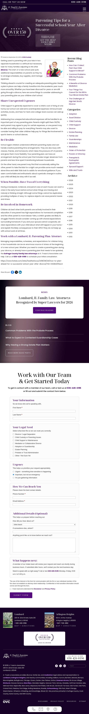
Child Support (75, 121)
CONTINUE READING (44, 306)
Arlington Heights (18, 677)
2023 (70, 188)
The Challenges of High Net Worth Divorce (76, 97)
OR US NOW (75, 657)
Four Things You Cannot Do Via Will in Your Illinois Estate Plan (78, 88)
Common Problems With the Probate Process (77, 73)
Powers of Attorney (77, 150)
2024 (70, 184)
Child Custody (26, 53)
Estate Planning (75, 128)
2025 (70, 180)
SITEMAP (82, 701)
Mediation (73, 142)
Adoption (73, 110)
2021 (69, 196)
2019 (69, 204)
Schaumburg (52, 688)
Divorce (72, 124)
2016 (69, 216)
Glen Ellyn (27, 682)
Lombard (6, 677)
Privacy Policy (50, 590)
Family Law (73, 132)
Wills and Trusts (75, 166)
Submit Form (21, 596)
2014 (70, 224)
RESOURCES (71, 701)
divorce (4, 66)
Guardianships (75, 135)
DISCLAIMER (43, 701)
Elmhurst (6, 682)
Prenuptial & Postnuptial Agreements (74, 156)
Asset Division (75, 113)
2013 (69, 228)
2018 (69, 208)
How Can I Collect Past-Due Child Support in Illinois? (76, 64)
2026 (70, 176)
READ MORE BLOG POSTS (22, 354)
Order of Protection (77, 146)
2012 (69, 232)
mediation (48, 674)
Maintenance (74, 139)
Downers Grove (62, 680)
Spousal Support (76, 162)
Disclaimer (38, 590)
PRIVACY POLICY (57, 701)
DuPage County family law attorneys (20, 249)
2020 (70, 200)
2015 (70, 220)
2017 (69, 212)
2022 (70, 192)
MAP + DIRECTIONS (24, 627)
